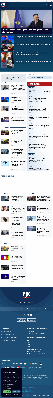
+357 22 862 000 (7, 331)
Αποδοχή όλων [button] (7, 391)
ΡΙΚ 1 (28, 340)
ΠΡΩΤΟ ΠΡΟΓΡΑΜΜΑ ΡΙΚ (33, 348)
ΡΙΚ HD (29, 344)
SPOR (5, 243)
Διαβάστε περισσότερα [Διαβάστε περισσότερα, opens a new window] (13, 381)
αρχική (3, 1)
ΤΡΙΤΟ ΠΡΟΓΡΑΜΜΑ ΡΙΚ (33, 351)
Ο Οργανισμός (30, 331)
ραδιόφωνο (20, 1)
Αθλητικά (29, 308)
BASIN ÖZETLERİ (32, 90)
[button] (3, 384)
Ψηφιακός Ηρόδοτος (38, 308)
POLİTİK (4, 27)
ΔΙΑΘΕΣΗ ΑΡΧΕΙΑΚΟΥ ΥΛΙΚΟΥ (27, 390)
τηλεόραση (13, 1)
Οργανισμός (48, 308)
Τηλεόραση (15, 308)
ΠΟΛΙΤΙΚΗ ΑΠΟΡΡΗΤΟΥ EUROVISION (27, 391)
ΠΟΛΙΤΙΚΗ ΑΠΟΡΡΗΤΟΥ (27, 389)
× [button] (20, 369)
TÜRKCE (30, 302)
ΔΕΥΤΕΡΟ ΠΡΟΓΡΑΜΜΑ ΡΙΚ (34, 350)
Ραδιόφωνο (23, 308)
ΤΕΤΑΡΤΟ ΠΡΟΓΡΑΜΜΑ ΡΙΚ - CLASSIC (37, 353)
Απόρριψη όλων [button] (16, 391)
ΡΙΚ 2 (28, 342)
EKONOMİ (4, 44)
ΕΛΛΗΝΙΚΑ (23, 302)
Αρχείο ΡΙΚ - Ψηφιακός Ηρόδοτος (35, 333)
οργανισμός (49, 1)
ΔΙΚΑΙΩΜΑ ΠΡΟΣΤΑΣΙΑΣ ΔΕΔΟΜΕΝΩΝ (27, 387)
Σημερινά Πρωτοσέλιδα (39, 78)
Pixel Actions (42, 395)
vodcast (43, 1)
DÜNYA (30, 96)
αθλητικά (26, 1)
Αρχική (3, 308)
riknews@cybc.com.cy (8, 334)
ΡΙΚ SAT (29, 346)
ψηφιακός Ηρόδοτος (35, 1)
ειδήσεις (8, 1)
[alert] (11, 382)
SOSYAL (3, 52)
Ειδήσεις (9, 308)
